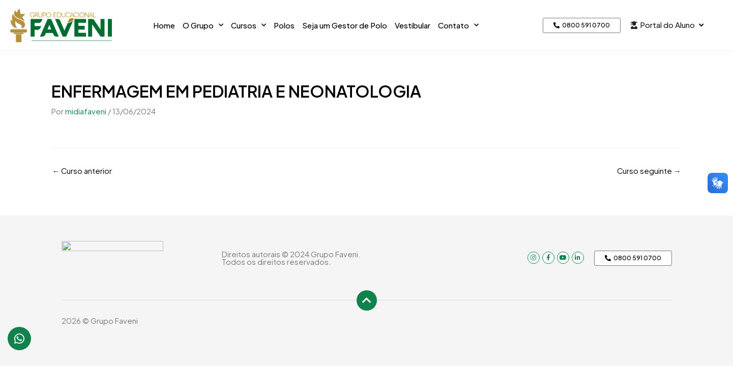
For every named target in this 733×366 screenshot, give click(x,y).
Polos (284, 25)
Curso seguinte (649, 170)
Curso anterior (82, 170)
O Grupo (203, 25)
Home (164, 25)
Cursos (248, 25)
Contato (458, 25)
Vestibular (412, 25)
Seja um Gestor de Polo (344, 25)
